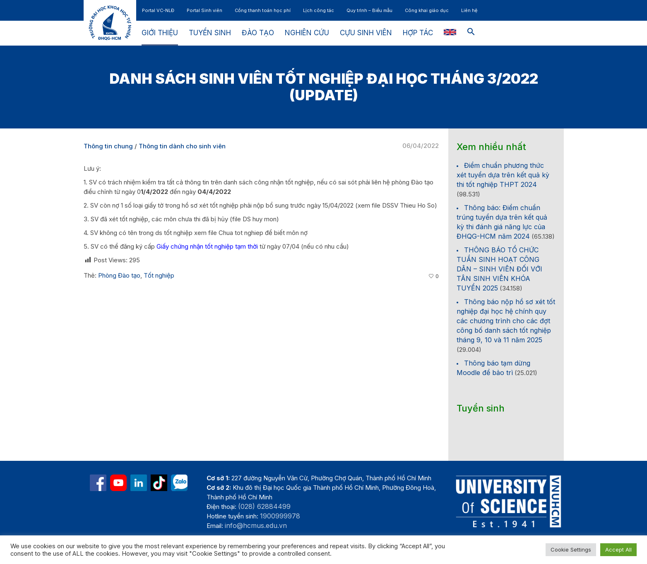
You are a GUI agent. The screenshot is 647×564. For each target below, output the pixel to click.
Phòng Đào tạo (119, 275)
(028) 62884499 (264, 506)
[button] (471, 33)
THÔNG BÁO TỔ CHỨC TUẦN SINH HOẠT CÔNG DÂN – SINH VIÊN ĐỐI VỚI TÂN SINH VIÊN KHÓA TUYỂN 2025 (499, 269)
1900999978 (280, 516)
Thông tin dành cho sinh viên (182, 146)
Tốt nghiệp (159, 275)
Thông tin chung (108, 146)
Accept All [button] (618, 549)
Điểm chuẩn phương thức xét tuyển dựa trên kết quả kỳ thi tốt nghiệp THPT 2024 (503, 175)
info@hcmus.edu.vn (256, 525)
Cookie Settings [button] (571, 549)
